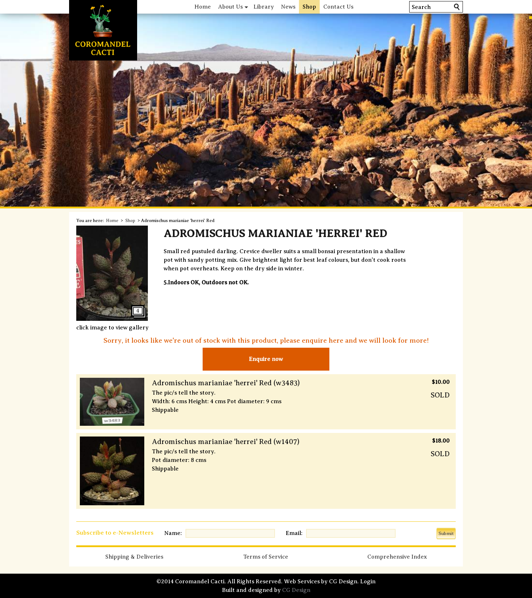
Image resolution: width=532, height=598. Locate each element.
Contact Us (338, 7)
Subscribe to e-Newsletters (115, 532)
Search (421, 7)
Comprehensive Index (397, 557)
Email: (294, 533)
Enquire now (266, 359)
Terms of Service (265, 557)
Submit (446, 533)
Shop (309, 7)
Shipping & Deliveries (134, 557)
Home (202, 7)
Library (263, 7)
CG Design (296, 590)
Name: (173, 533)
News (288, 7)
